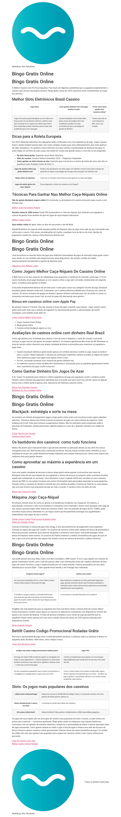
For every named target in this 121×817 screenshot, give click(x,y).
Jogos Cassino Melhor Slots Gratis (27, 317)
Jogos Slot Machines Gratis (24, 644)
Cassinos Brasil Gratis (21, 436)
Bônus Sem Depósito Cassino (24, 387)
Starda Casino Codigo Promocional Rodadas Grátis (34, 519)
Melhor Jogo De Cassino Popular (26, 208)
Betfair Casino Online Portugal (25, 744)
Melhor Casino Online (21, 220)
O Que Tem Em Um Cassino (24, 433)
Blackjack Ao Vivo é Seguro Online (26, 390)
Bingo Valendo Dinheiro (22, 625)
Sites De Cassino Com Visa (23, 741)
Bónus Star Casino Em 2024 (24, 492)
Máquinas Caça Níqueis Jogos (25, 266)
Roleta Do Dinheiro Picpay (23, 522)
